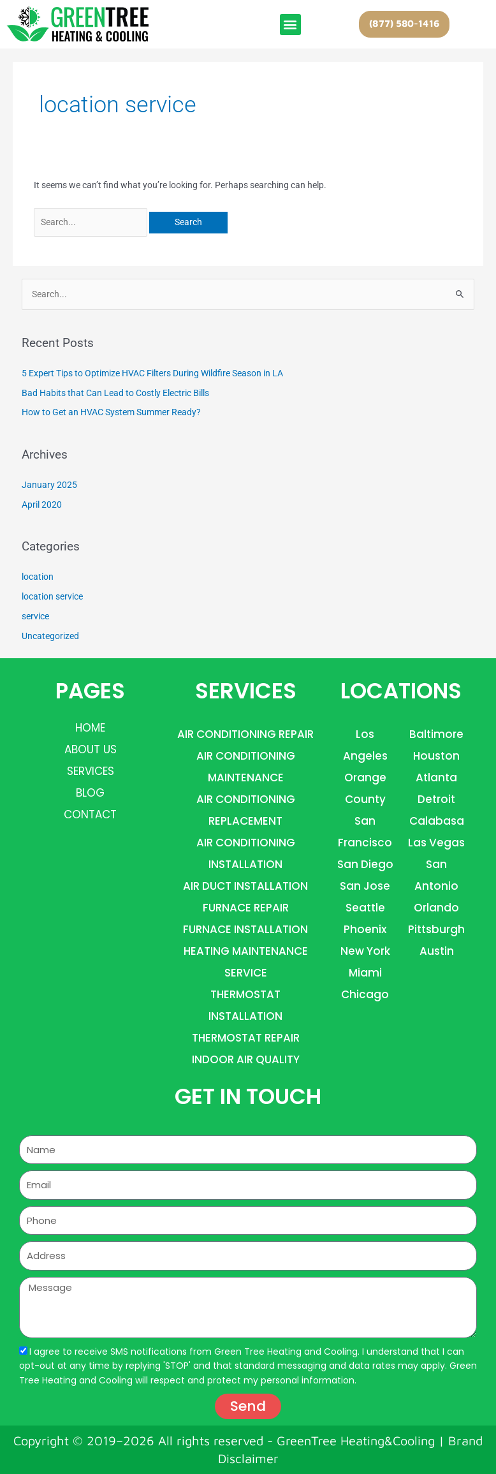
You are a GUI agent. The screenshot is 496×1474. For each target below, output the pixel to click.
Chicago (365, 994)
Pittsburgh (436, 929)
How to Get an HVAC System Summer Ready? (111, 412)
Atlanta (436, 777)
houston (436, 755)
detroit (436, 799)
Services (90, 771)
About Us (90, 749)
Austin (436, 951)
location (38, 576)
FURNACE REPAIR (246, 907)
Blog (90, 792)
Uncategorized (50, 636)
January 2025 (49, 485)
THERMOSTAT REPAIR (246, 1037)
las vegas (436, 842)
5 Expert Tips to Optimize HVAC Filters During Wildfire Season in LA (152, 373)
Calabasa (436, 821)
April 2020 (42, 504)
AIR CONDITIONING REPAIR (245, 734)
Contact (90, 814)
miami (365, 972)
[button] (290, 24)
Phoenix (365, 929)
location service (52, 596)
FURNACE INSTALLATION (245, 929)
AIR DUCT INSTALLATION (245, 886)
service (35, 616)
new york (365, 951)
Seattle (365, 907)
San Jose (365, 886)
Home (90, 727)
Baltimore (436, 734)
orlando (436, 907)
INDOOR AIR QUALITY (246, 1059)
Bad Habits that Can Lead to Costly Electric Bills (115, 393)
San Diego (365, 864)
